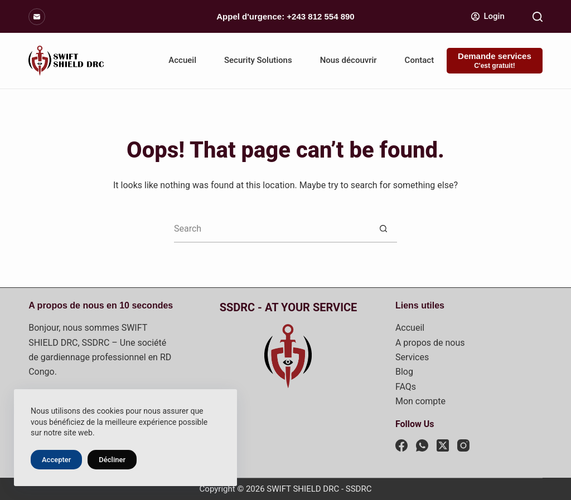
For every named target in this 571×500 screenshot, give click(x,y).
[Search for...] (271, 229)
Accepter (56, 459)
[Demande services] (495, 60)
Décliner (112, 459)
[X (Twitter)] (443, 445)
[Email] (36, 16)
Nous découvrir (348, 60)
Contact (419, 60)
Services (412, 357)
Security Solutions (258, 60)
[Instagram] (463, 445)
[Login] (488, 16)
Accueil (182, 60)
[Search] (538, 17)
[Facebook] (401, 445)
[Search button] (383, 229)
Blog (404, 371)
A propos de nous (430, 342)
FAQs (405, 386)
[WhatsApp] (422, 445)
